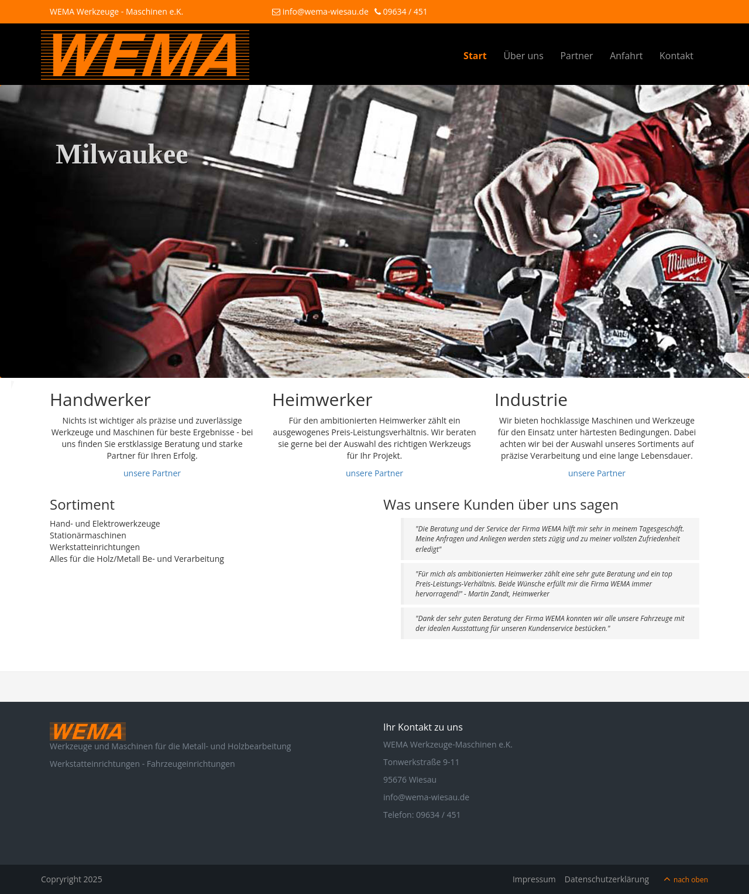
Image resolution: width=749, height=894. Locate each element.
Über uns (523, 55)
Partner (576, 55)
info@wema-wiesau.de (320, 11)
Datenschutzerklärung (607, 879)
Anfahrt (626, 55)
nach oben (691, 880)
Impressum (534, 879)
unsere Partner (152, 473)
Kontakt (676, 55)
